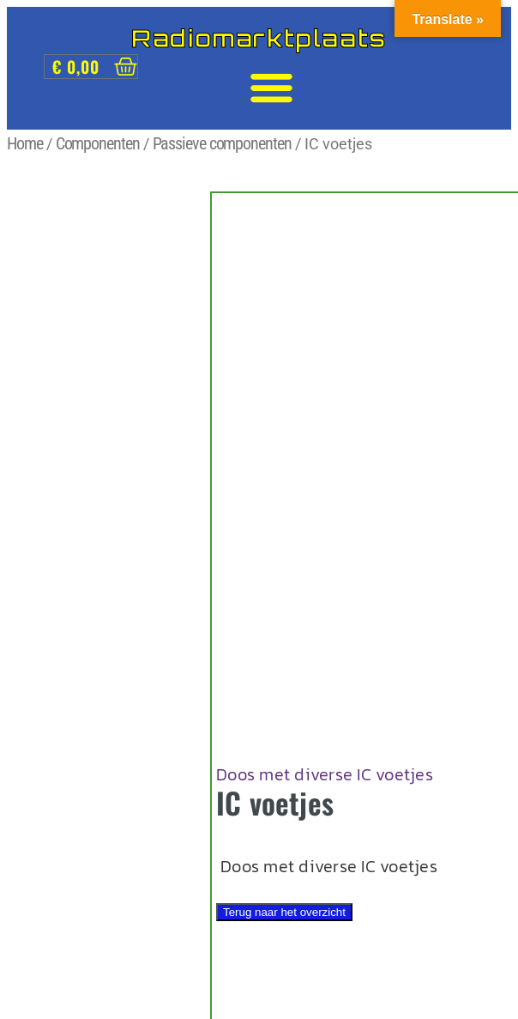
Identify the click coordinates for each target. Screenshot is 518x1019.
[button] (272, 87)
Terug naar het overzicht (284, 912)
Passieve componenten (222, 143)
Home (25, 143)
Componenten (98, 143)
